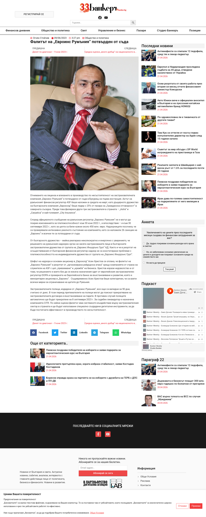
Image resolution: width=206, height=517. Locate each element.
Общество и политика (55, 30)
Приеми (196, 506)
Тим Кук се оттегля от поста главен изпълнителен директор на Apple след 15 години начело (179, 135)
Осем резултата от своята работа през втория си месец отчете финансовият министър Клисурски (179, 86)
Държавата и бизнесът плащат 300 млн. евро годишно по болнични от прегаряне (180, 382)
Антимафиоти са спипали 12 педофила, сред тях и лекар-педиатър (180, 53)
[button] (40, 332)
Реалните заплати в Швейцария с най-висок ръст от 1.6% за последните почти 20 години (180, 168)
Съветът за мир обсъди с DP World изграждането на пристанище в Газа (178, 151)
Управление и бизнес (111, 30)
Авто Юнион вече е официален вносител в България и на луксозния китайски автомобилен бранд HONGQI (180, 103)
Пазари (141, 30)
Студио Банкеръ (167, 30)
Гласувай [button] (169, 269)
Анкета (147, 222)
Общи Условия (97, 513)
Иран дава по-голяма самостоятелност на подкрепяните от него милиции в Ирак (180, 201)
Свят (84, 30)
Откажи (182, 506)
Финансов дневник (17, 30)
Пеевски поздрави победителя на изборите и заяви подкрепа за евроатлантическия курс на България (83, 351)
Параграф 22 (152, 360)
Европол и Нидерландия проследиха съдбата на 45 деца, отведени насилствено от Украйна (178, 69)
